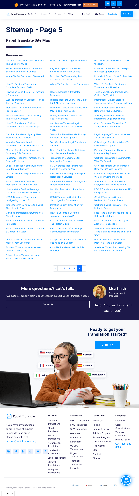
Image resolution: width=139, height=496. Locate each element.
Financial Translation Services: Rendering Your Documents (109, 109)
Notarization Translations (54, 444)
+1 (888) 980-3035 (123, 445)
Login (86, 14)
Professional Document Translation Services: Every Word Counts (24, 70)
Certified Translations (54, 422)
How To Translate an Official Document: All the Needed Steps (23, 125)
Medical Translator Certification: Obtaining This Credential (22, 152)
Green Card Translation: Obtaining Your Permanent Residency (67, 152)
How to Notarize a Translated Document (65, 93)
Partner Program (101, 437)
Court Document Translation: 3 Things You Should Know (110, 125)
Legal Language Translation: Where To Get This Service (112, 136)
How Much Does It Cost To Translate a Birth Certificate (113, 78)
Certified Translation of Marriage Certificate (67, 191)
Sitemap (97, 458)
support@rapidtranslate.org (21, 441)
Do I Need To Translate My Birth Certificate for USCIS (66, 78)
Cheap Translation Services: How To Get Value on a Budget (68, 241)
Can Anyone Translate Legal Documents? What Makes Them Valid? (66, 126)
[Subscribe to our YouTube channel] (38, 451)
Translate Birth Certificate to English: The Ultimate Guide (25, 206)
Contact (97, 454)
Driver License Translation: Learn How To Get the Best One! (23, 257)
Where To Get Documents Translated (25, 76)
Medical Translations (54, 464)
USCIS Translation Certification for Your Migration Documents (68, 199)
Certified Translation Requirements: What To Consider (112, 159)
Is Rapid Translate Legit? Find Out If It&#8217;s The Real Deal (68, 101)
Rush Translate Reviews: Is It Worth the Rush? (112, 62)
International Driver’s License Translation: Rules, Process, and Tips (113, 101)
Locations (120, 420)
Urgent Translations (76, 455)
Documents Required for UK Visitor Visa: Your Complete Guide (112, 175)
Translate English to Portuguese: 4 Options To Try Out (112, 93)
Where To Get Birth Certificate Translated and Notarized (110, 86)
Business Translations (54, 437)
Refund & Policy (101, 429)
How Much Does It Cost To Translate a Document (25, 93)
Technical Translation (76, 462)
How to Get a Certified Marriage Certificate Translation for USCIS (23, 191)
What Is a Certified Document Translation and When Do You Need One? (112, 231)
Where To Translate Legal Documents (69, 84)
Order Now (127, 14)
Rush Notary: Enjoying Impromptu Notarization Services (67, 175)
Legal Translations (57, 457)
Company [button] (58, 14)
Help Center (99, 445)
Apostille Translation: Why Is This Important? (67, 249)
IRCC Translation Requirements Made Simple (25, 175)
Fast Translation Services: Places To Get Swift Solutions (112, 214)
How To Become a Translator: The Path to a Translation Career (111, 241)
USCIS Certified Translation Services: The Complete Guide (25, 62)
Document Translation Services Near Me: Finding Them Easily (69, 109)
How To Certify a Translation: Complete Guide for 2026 (21, 86)
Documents (76, 437)
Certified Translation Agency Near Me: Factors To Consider (23, 136)
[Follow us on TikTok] (31, 451)
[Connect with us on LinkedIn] (23, 451)
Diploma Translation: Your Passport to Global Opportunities (112, 70)
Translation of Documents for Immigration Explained (65, 159)
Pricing (70, 14)
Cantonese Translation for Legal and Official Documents (68, 183)
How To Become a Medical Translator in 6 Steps (25, 222)
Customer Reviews (102, 441)
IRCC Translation (78, 424)
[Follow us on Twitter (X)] (16, 451)
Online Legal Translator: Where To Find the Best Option (111, 144)
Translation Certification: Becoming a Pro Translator (25, 109)
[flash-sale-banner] (69, 4)
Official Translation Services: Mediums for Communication (109, 199)
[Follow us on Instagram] (8, 451)
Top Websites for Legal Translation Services (68, 144)
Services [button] (31, 14)
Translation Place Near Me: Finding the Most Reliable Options (68, 136)
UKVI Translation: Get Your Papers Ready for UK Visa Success (111, 167)
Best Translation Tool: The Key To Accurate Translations (111, 222)
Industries (75, 468)
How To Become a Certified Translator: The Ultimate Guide (21, 183)
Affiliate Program (101, 433)
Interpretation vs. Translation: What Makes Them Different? (24, 241)
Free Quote (112, 14)
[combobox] (8, 493)
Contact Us (48, 304)
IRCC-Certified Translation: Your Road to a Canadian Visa (66, 167)
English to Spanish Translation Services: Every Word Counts (65, 70)
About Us (97, 420)
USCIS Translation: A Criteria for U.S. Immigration (113, 191)
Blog (95, 450)
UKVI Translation (78, 429)
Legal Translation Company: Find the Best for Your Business (25, 167)
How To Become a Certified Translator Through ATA (64, 214)
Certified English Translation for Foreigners (66, 206)
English (6, 493)
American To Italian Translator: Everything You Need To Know (110, 183)
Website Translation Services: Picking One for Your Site (25, 101)
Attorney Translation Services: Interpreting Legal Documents (109, 117)
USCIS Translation (79, 420)
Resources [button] (44, 14)
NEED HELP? (126, 480)
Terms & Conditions (121, 434)
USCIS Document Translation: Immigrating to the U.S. (21, 199)
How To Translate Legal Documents (68, 60)
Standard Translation (53, 430)
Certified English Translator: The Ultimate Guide (110, 206)
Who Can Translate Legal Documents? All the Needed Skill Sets (25, 144)
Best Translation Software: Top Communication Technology (66, 230)
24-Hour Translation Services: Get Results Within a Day (23, 249)
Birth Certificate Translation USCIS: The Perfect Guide (68, 222)
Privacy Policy (122, 439)
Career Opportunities (122, 426)
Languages (75, 441)
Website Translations (76, 447)
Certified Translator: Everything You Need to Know (24, 214)
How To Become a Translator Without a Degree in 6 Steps (25, 230)
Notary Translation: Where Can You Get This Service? (68, 117)
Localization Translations (54, 452)
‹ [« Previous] (55, 268)
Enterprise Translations (54, 471)
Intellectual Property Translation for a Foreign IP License (25, 159)
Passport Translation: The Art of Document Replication (110, 152)
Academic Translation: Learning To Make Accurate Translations (112, 249)
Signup (99, 14)
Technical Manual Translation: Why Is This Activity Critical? (25, 117)
